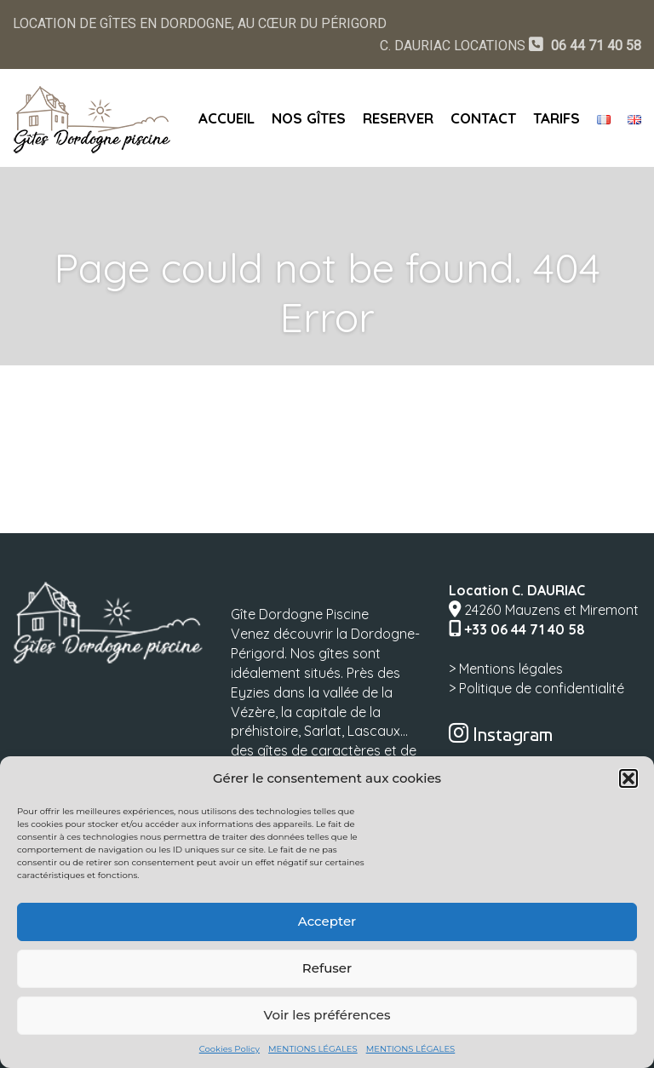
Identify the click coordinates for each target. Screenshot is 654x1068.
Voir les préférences (327, 1015)
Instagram (501, 734)
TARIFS (556, 118)
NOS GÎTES (309, 118)
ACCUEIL (226, 118)
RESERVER (398, 118)
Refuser (327, 968)
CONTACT (483, 118)
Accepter (327, 921)
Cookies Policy (229, 1048)
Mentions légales (511, 668)
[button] (628, 778)
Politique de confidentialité (541, 688)
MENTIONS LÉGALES (313, 1048)
